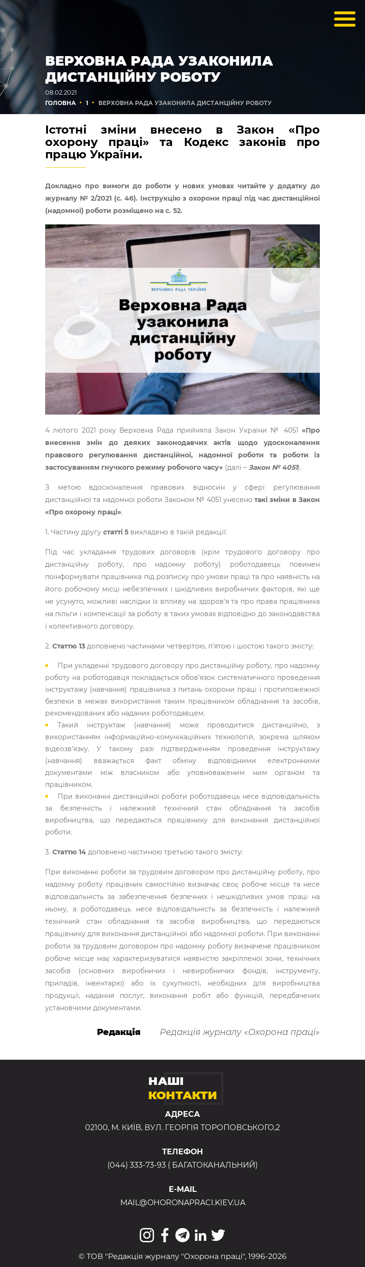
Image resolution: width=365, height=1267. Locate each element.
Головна (60, 102)
